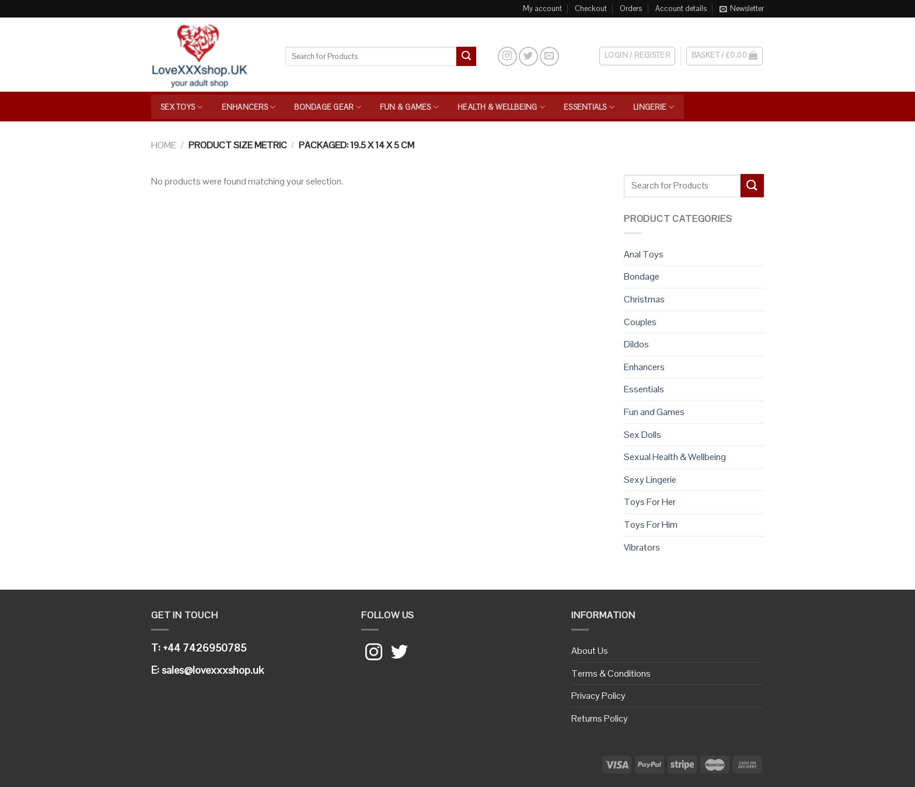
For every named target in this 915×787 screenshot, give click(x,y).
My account (542, 8)
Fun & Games (409, 107)
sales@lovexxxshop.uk (213, 670)
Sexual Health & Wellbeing (675, 457)
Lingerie (654, 107)
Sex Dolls (642, 435)
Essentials (589, 107)
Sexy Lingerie (650, 479)
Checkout (591, 8)
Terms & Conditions (611, 673)
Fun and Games (654, 412)
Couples (640, 322)
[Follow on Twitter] (528, 56)
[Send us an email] (549, 56)
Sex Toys (181, 107)
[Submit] (466, 57)
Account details (681, 8)
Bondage (641, 276)
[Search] (486, 56)
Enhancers (249, 107)
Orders (631, 8)
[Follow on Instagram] (507, 56)
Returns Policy (599, 718)
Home (163, 145)
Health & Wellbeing (501, 107)
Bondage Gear (327, 107)
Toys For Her (650, 502)
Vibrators (642, 547)
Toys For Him (650, 524)
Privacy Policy (598, 696)
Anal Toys (643, 254)
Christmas (644, 299)
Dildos (636, 344)
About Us (589, 651)
